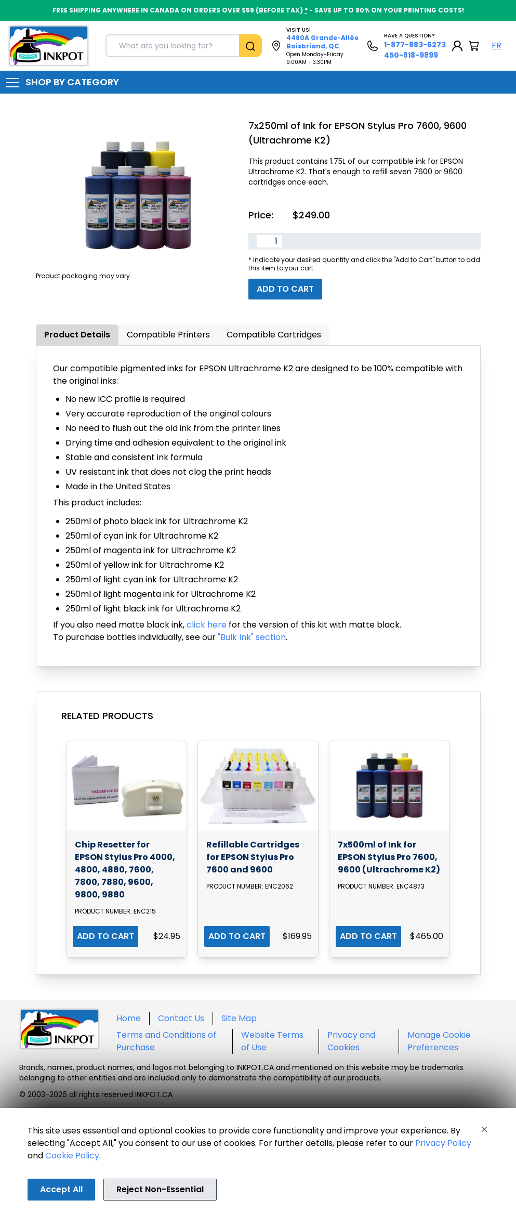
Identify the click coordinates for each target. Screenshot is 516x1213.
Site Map (239, 1018)
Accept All (61, 1189)
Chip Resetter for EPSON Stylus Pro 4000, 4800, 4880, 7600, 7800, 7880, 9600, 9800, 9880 (125, 870)
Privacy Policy (443, 1143)
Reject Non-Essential (160, 1189)
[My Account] (457, 46)
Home (128, 1018)
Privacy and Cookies (351, 1041)
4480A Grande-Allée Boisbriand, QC (322, 41)
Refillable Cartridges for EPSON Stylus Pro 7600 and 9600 (252, 857)
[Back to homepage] (48, 46)
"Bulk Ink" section (252, 637)
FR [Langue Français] (496, 45)
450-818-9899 (411, 55)
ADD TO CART (105, 936)
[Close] (484, 1129)
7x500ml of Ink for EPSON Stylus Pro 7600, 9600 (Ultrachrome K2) (389, 857)
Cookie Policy (72, 1156)
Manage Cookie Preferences (439, 1041)
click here (207, 625)
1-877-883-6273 (415, 45)
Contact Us (181, 1018)
